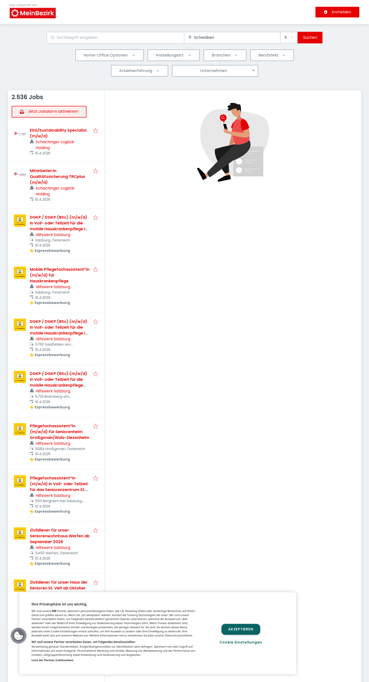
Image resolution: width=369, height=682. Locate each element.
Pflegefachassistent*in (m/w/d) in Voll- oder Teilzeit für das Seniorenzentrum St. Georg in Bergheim (59, 486)
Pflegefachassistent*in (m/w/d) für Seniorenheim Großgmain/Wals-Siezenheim (59, 431)
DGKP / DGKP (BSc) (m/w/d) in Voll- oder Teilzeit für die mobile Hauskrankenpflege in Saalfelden (58, 330)
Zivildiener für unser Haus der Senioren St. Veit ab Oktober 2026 (59, 588)
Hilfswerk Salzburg (53, 235)
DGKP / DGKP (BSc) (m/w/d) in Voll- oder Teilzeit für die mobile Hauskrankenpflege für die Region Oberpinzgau (58, 382)
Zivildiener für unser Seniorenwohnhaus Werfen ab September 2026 (60, 536)
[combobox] (115, 38)
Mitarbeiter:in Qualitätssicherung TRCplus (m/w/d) (57, 176)
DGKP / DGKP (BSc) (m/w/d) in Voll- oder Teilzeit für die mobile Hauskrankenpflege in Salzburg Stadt (58, 226)
